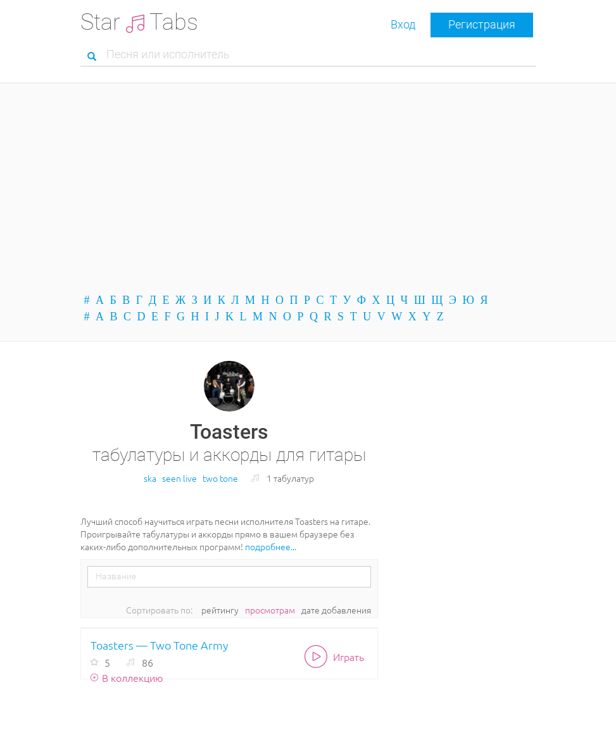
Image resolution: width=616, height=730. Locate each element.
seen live (179, 478)
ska (150, 478)
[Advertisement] (308, 188)
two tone (220, 478)
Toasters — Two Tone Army (160, 645)
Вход (403, 24)
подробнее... (270, 546)
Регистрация (481, 24)
